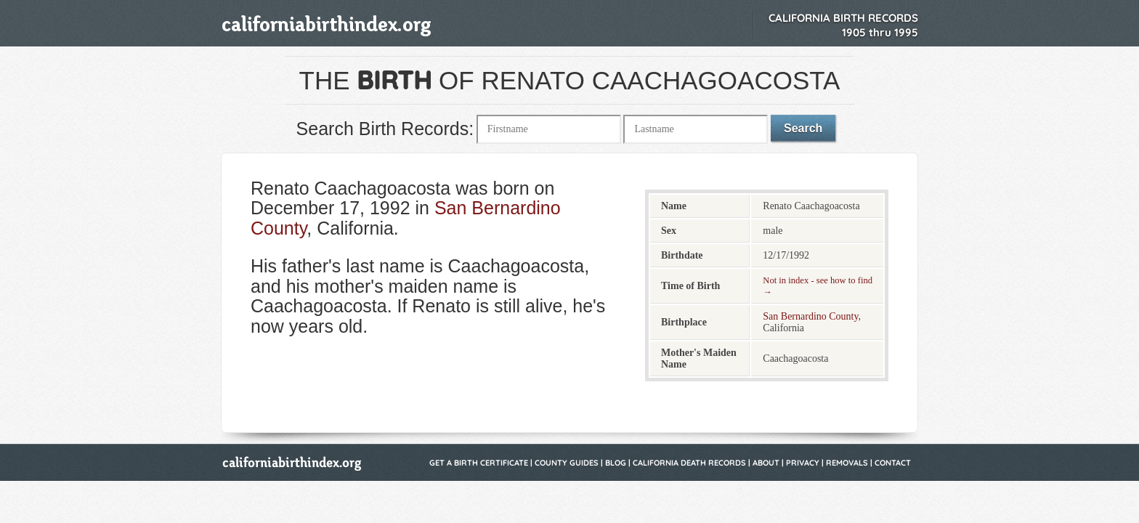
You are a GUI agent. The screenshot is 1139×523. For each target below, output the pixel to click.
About (766, 463)
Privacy (802, 463)
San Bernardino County (810, 316)
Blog (615, 463)
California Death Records (689, 463)
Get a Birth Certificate (478, 463)
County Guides (567, 463)
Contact (893, 463)
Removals (847, 463)
